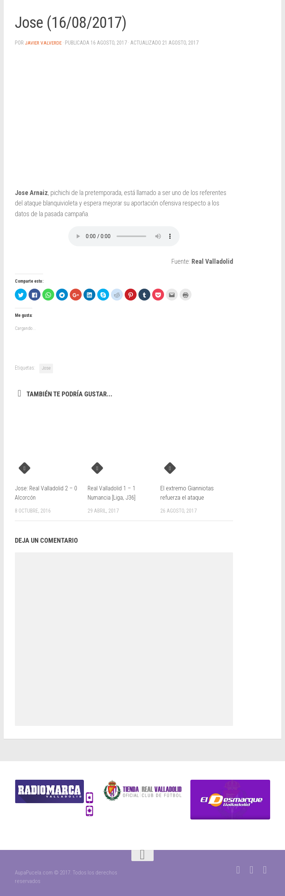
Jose (46, 367)
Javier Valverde (44, 43)
